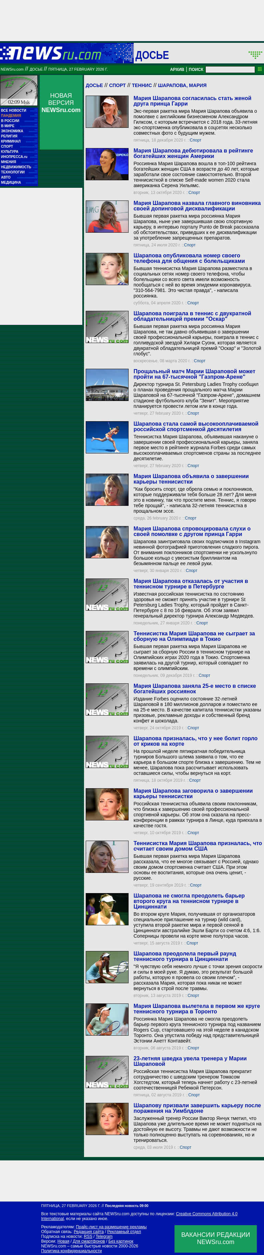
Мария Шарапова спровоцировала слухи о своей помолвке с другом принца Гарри (192, 531)
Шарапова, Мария (182, 85)
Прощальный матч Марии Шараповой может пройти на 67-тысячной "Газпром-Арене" (194, 374)
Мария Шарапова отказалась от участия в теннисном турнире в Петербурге (190, 583)
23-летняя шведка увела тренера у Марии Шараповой (190, 1061)
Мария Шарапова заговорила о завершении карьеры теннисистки (193, 793)
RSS (88, 1236)
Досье (94, 85)
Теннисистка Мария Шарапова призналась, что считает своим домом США (197, 846)
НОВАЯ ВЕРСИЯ (61, 102)
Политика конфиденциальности (71, 1250)
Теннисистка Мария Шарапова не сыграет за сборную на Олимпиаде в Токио (194, 636)
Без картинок (120, 1241)
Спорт (117, 85)
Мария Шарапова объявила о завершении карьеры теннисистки (191, 479)
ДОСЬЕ (152, 54)
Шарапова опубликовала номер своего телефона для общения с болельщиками (189, 258)
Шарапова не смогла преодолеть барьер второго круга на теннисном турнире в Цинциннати (188, 901)
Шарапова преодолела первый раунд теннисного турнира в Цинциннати (184, 956)
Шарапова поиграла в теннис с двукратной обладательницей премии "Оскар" (192, 316)
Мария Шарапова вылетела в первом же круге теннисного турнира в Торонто (196, 1008)
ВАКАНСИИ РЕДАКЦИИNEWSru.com (215, 1238)
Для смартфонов (89, 1241)
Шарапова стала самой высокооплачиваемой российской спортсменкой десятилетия (195, 426)
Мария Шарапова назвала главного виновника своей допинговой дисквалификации (197, 205)
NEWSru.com (12, 69)
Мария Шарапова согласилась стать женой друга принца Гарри (192, 101)
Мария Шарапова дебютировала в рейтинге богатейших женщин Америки (193, 153)
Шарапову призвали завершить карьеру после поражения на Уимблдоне (197, 1108)
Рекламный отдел (124, 1231)
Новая (63, 1241)
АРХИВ (177, 69)
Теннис (142, 85)
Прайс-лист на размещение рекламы (111, 1226)
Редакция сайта (89, 1231)
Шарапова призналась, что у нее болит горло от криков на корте (195, 741)
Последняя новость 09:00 (126, 1206)
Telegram (104, 1236)
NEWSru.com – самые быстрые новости (79, 1246)
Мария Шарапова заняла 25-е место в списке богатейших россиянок (194, 688)
